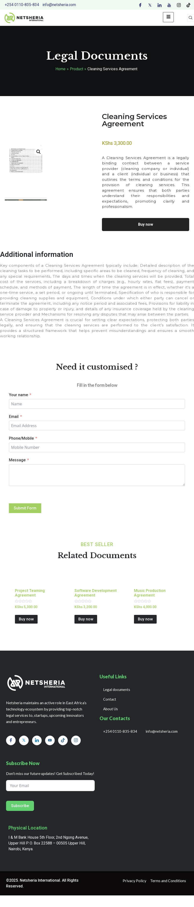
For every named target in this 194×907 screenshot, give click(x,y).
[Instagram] (179, 5)
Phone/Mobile (21, 438)
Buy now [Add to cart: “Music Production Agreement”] (145, 619)
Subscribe (20, 805)
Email (14, 416)
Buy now (145, 224)
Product (76, 69)
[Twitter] (150, 5)
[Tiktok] (188, 5)
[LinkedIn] (159, 5)
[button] (38, 152)
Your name (18, 395)
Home (60, 69)
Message (17, 460)
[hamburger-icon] (168, 17)
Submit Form (25, 508)
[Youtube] (169, 5)
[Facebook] (140, 5)
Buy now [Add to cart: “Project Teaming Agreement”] (26, 619)
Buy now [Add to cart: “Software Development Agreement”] (85, 619)
